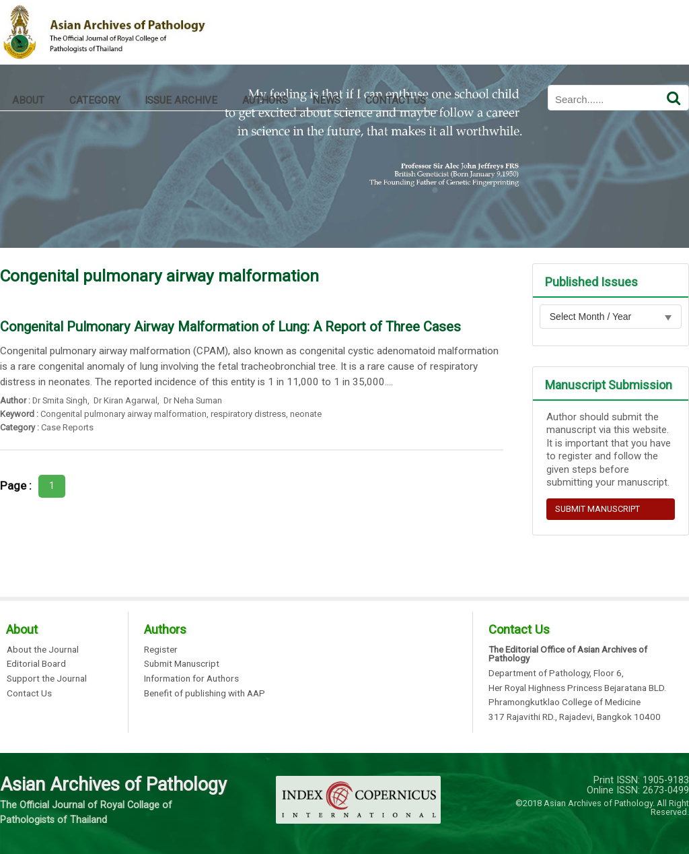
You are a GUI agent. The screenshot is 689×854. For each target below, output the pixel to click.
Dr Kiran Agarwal (124, 400)
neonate (306, 414)
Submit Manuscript (181, 664)
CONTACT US (395, 100)
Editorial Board (36, 664)
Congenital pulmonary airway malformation (123, 414)
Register (161, 650)
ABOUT (28, 100)
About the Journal (43, 650)
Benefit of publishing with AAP (204, 693)
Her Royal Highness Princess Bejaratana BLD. (577, 688)
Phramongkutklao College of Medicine (564, 702)
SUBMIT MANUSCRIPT (597, 509)
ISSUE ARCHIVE (181, 100)
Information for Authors (191, 679)
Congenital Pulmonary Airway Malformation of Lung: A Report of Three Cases (230, 327)
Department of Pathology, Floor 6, (556, 673)
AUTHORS (265, 100)
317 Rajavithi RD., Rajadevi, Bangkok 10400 (574, 717)
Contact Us (29, 693)
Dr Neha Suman (191, 400)
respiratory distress (248, 414)
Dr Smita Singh (59, 400)
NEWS (326, 100)
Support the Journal (47, 679)
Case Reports (67, 427)
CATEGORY (94, 100)
